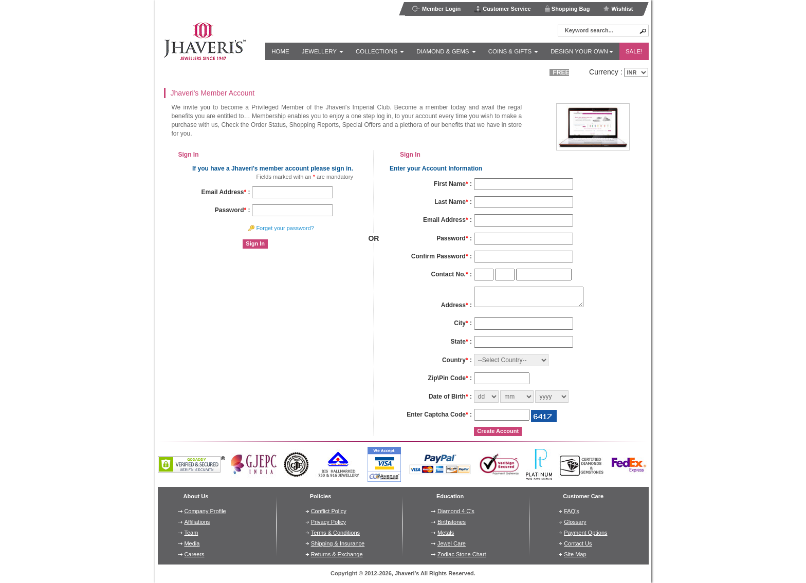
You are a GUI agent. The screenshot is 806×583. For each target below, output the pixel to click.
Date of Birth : (450, 396)
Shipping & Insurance (338, 543)
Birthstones (451, 522)
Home (280, 51)
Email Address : (226, 192)
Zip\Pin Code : (450, 378)
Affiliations (197, 522)
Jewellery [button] (322, 51)
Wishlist (618, 9)
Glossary (575, 522)
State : (461, 341)
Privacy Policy (328, 522)
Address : (456, 305)
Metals (445, 533)
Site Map (575, 554)
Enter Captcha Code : (439, 414)
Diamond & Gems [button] (445, 51)
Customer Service (502, 8)
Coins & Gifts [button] (513, 51)
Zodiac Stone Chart (461, 554)
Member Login (436, 8)
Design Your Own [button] (582, 51)
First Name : (453, 183)
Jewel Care (451, 543)
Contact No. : (451, 274)
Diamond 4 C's (455, 511)
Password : (232, 210)
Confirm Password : (441, 256)
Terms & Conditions (335, 533)
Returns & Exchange (337, 554)
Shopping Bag (567, 8)
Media (191, 543)
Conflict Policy (328, 511)
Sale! (634, 51)
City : (463, 323)
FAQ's (571, 511)
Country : (457, 360)
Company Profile (205, 511)
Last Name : (453, 201)
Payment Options (585, 533)
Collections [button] (380, 51)
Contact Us (578, 543)
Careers (194, 554)
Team (191, 533)
